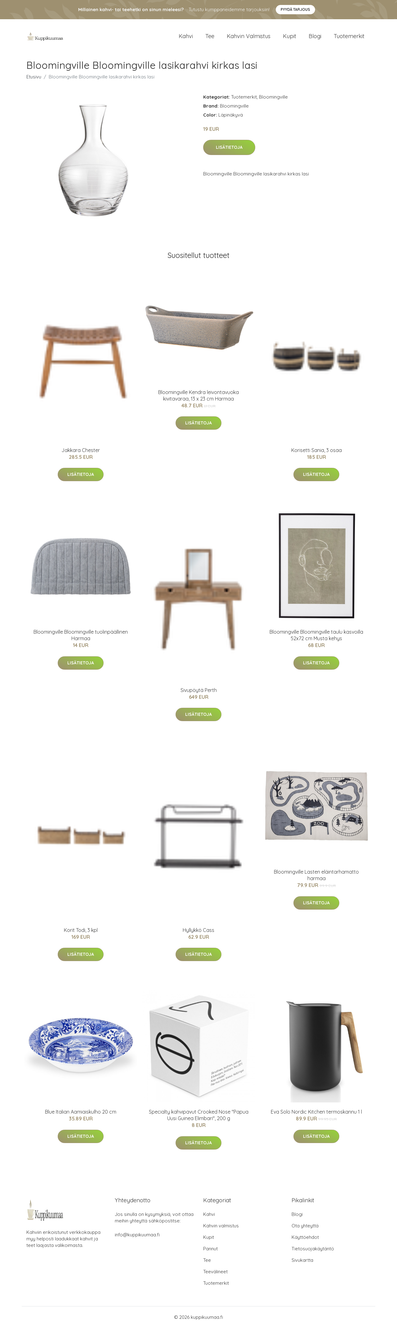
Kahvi (186, 37)
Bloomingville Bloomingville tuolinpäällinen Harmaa (80, 637)
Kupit (289, 37)
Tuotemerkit (349, 37)
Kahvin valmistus (248, 37)
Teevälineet (215, 1274)
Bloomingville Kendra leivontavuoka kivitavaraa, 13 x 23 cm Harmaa (198, 397)
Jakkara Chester (80, 452)
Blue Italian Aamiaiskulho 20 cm (80, 1114)
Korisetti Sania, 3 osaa (316, 452)
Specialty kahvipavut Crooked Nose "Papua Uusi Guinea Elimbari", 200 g (198, 1117)
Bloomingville (273, 99)
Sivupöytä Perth (199, 692)
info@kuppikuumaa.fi (137, 1237)
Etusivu (33, 79)
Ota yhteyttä (305, 1228)
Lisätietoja (229, 149)
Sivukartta (302, 1262)
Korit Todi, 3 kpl (81, 932)
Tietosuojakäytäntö (313, 1251)
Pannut (210, 1251)
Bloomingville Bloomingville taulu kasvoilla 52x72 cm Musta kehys (316, 637)
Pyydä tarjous (295, 9)
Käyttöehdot (305, 1239)
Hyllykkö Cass (198, 932)
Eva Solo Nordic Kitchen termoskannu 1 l (316, 1114)
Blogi (315, 37)
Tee (209, 37)
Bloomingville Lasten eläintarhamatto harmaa (316, 877)
